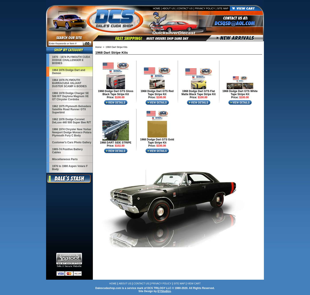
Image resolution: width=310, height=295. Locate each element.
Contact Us (185, 8)
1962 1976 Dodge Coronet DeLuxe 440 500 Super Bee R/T (71, 121)
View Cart (194, 283)
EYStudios (164, 291)
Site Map (222, 8)
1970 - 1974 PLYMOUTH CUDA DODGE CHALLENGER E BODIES (71, 60)
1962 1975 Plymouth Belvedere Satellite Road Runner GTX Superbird (71, 109)
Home (156, 8)
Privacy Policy (205, 8)
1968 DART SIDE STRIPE (115, 142)
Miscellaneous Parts (65, 159)
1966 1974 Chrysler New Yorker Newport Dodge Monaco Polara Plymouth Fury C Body (71, 132)
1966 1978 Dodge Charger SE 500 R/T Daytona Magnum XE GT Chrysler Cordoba (70, 96)
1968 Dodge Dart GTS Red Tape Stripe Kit (157, 93)
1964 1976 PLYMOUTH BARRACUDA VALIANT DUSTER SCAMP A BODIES (69, 83)
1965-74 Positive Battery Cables (67, 151)
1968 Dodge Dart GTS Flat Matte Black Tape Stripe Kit (198, 93)
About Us (168, 8)
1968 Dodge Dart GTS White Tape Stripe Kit (240, 93)
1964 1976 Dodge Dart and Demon (68, 72)
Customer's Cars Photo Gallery (71, 142)
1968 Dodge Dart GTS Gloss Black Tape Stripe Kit (115, 93)
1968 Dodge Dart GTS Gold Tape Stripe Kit (157, 141)
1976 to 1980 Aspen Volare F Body (70, 168)
